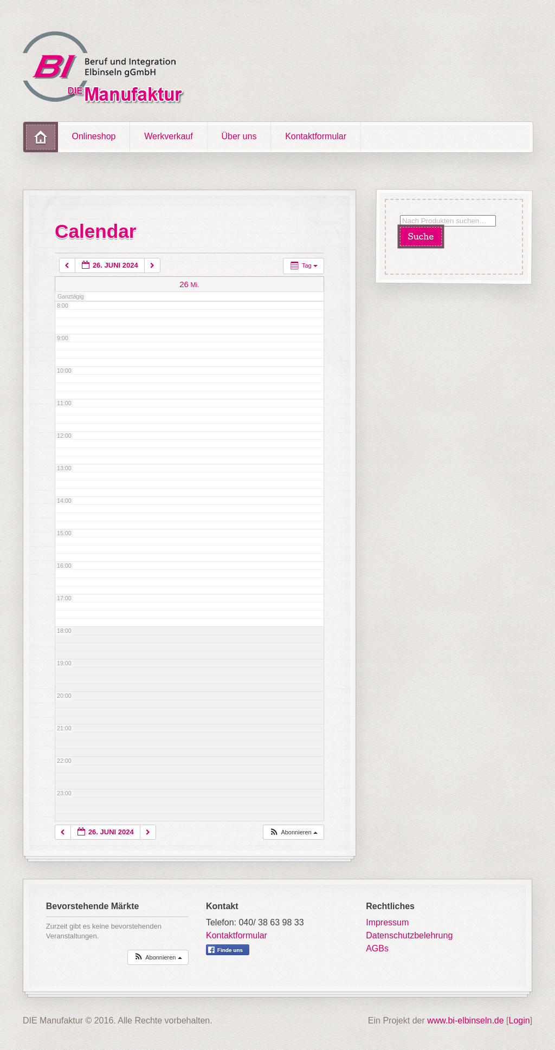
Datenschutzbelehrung (409, 935)
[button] (293, 832)
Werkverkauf (168, 136)
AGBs (377, 948)
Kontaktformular (315, 136)
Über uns (238, 136)
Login (519, 1020)
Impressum (387, 922)
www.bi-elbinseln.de (465, 1020)
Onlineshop (94, 136)
